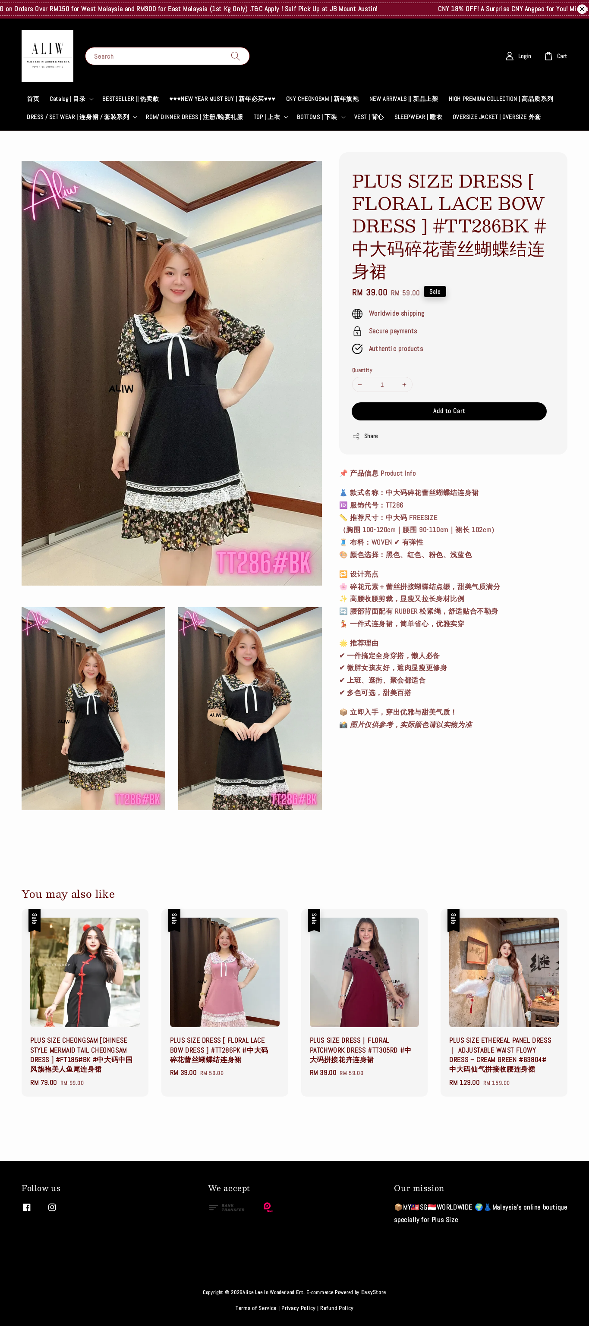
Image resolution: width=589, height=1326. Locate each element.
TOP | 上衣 (267, 117)
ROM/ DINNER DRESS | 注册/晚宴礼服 (194, 117)
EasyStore (373, 1292)
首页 (33, 99)
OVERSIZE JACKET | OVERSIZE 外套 (497, 117)
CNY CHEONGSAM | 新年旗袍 (322, 99)
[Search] (235, 55)
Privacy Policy (298, 1308)
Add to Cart (449, 411)
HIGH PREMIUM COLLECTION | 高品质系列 (501, 99)
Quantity (362, 370)
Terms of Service (256, 1308)
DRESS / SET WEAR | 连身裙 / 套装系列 (78, 117)
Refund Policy (336, 1308)
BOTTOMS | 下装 (317, 117)
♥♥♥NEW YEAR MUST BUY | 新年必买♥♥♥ (223, 99)
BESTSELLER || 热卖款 (130, 99)
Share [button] (365, 436)
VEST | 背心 (369, 117)
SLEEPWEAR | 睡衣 (418, 117)
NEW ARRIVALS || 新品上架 (403, 99)
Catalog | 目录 (67, 99)
